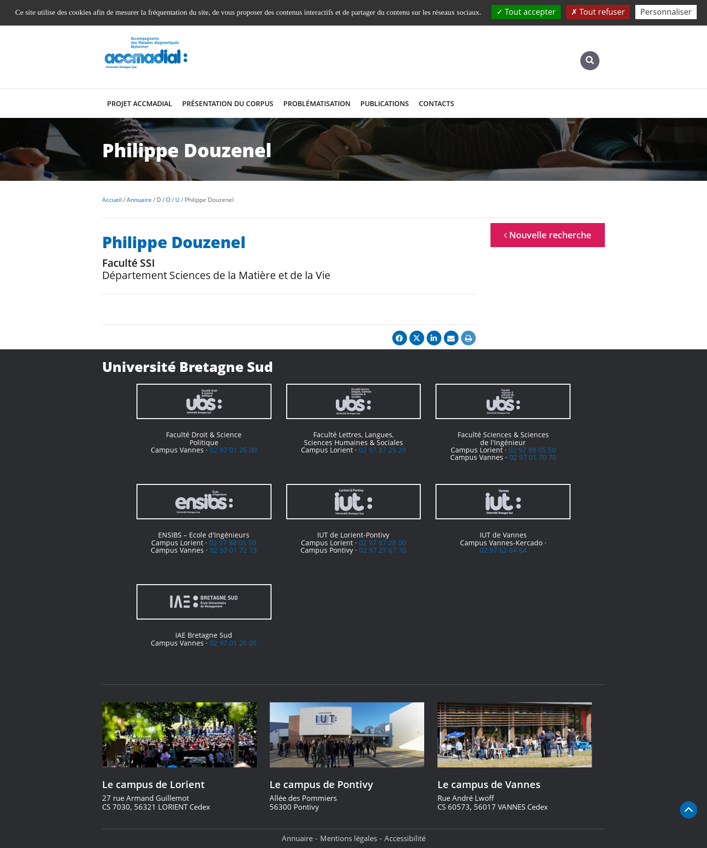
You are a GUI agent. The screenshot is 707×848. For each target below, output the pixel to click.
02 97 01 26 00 (233, 449)
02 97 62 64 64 (503, 550)
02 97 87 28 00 (382, 542)
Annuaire (297, 838)
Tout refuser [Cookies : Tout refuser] (598, 11)
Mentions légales (348, 838)
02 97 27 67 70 (382, 550)
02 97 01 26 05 (233, 643)
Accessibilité (405, 838)
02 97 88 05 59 (232, 542)
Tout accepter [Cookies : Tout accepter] (526, 11)
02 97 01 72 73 (233, 550)
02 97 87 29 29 (382, 449)
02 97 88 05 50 (532, 449)
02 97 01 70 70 (532, 457)
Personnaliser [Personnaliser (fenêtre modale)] (666, 11)
